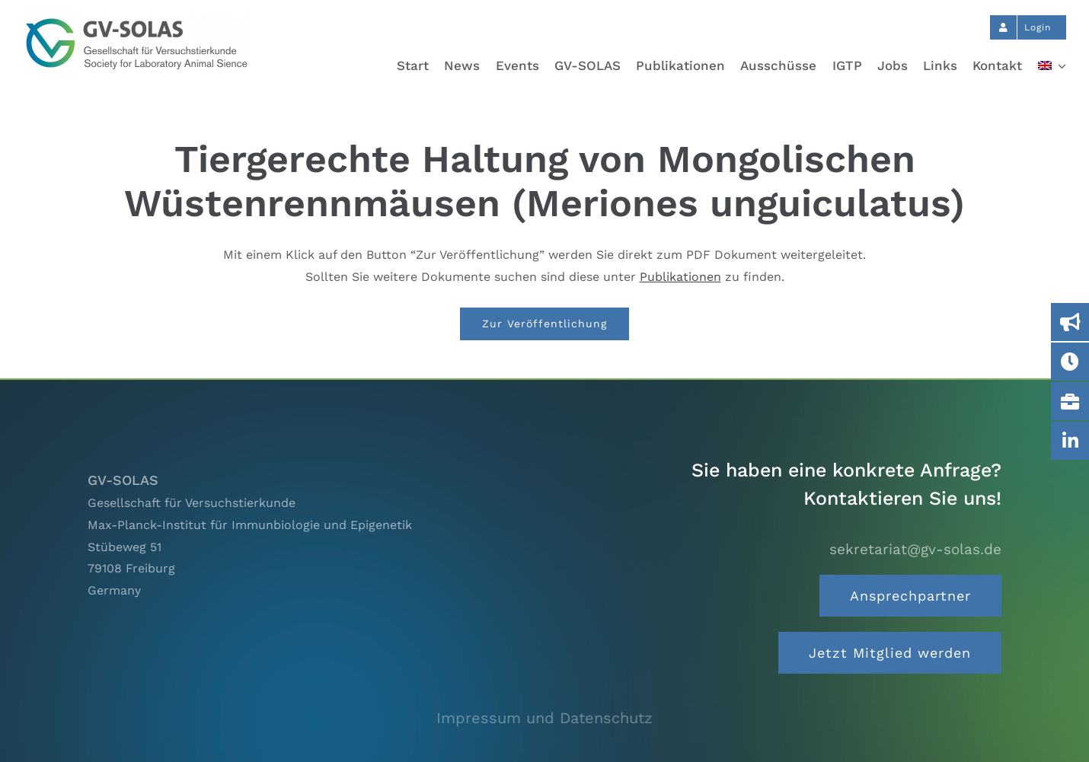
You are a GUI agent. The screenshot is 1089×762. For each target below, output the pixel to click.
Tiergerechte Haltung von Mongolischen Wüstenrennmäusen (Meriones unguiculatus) (544, 180)
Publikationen (680, 276)
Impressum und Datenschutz (544, 718)
